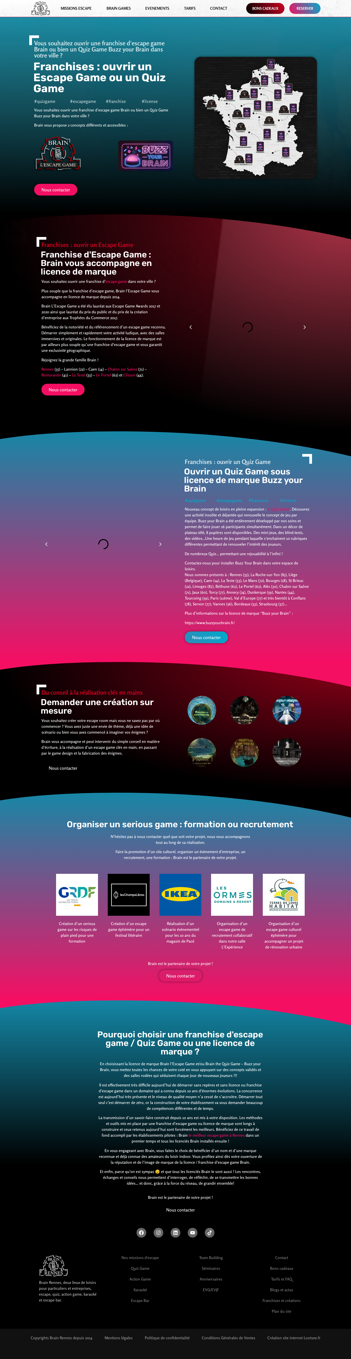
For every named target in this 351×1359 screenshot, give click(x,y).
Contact (218, 8)
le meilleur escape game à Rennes (217, 1135)
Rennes (47, 369)
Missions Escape (76, 8)
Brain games (119, 8)
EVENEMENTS (157, 8)
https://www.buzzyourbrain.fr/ (210, 622)
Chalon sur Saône (122, 369)
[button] (190, 327)
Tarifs (189, 8)
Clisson (129, 375)
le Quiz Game (278, 509)
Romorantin (51, 375)
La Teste (78, 375)
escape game (116, 281)
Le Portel (103, 375)
